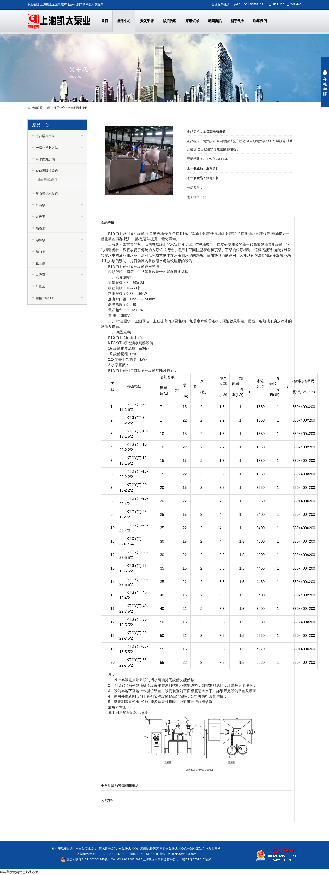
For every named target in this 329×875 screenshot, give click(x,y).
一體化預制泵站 (47, 147)
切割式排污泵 (150, 848)
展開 (325, 86)
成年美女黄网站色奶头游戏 (19, 872)
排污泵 (40, 205)
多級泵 (40, 217)
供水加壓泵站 (211, 848)
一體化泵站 (194, 848)
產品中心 (59, 107)
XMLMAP (296, 4)
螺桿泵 (40, 240)
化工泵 (40, 263)
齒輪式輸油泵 (45, 298)
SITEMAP (278, 4)
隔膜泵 (40, 228)
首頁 (48, 107)
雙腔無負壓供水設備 (172, 848)
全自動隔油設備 (77, 107)
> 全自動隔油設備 (46, 179)
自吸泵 (40, 275)
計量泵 (40, 286)
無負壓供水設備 (47, 193)
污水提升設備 (45, 159)
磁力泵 (40, 251)
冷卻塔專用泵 (45, 136)
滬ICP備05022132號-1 (197, 859)
